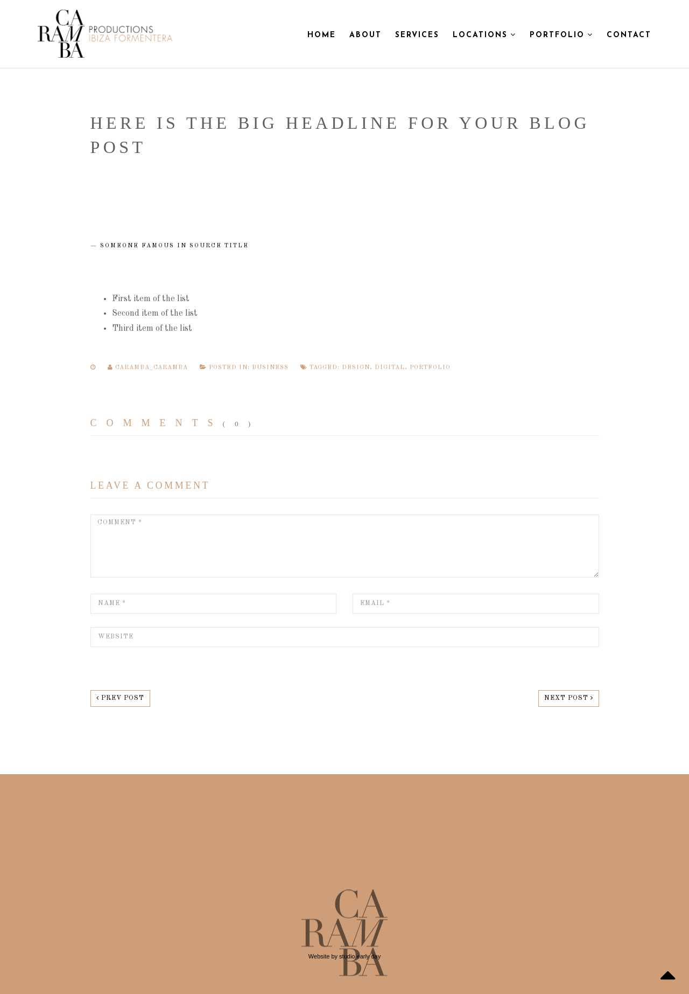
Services (417, 35)
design (356, 368)
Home (321, 35)
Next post (568, 697)
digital (390, 368)
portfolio (430, 368)
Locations (484, 35)
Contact (629, 35)
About (365, 35)
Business (270, 368)
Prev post (120, 697)
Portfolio (561, 35)
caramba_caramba (149, 368)
